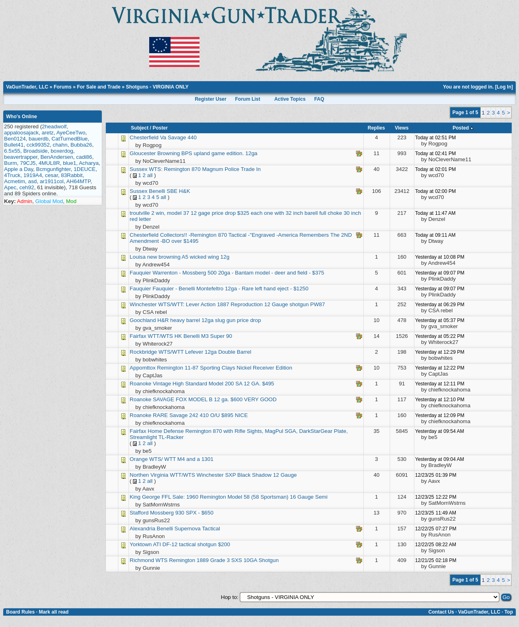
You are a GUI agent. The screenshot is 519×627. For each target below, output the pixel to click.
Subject (139, 128)
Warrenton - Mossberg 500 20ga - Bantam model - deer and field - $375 (238, 273)
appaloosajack (21, 133)
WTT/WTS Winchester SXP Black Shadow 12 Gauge (233, 475)
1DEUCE (85, 169)
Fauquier (141, 273)
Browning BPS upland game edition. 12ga (207, 153)
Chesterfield (144, 235)
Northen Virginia (149, 475)
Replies (376, 128)
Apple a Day (18, 169)
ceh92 (26, 187)
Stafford (139, 513)
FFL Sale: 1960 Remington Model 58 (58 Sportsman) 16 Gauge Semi (244, 497)
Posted (463, 128)
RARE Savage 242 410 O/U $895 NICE (200, 415)
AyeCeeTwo (71, 133)
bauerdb (39, 139)
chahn (60, 145)
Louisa (138, 257)
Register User (210, 99)
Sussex (139, 169)
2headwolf (54, 126)
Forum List (247, 99)
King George (145, 497)
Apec (10, 187)
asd (32, 181)
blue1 (69, 163)
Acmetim (14, 181)
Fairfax (138, 336)
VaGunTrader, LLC (27, 87)
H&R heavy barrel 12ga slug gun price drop (209, 320)
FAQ (319, 99)
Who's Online (21, 116)
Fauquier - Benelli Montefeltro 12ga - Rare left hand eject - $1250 (230, 288)
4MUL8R (49, 163)
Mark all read (54, 612)
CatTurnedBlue (69, 139)
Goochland (143, 320)
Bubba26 (81, 145)
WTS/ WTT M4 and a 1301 (181, 459)
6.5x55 (12, 151)
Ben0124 (15, 139)
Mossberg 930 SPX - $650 (181, 513)
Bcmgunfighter (53, 169)
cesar (51, 175)
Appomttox (143, 368)
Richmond (142, 560)
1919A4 (33, 175)
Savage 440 (182, 137)
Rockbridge (143, 352)
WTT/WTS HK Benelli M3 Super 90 (190, 336)
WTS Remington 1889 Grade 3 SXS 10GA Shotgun (217, 560)
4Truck (12, 175)
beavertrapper (20, 157)
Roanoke (140, 384)
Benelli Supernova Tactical (188, 528)
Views (402, 128)
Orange (139, 459)
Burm (10, 163)
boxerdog (62, 151)
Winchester (143, 304)
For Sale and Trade (98, 87)
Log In (504, 87)
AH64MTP (78, 181)
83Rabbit (71, 175)
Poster (159, 128)
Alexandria (142, 528)
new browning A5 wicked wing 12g (188, 257)
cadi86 (84, 157)
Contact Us (441, 612)
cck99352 (38, 145)
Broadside (35, 151)
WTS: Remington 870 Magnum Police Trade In (205, 169)
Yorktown (141, 544)
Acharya (89, 163)
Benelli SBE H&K (169, 191)
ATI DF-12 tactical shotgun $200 (191, 544)
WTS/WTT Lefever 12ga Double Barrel (205, 352)
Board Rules (20, 612)
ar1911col (52, 181)
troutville (140, 213)
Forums (62, 87)
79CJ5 (28, 163)
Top (508, 612)
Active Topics (289, 99)
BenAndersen (57, 157)
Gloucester (143, 153)
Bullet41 (14, 145)
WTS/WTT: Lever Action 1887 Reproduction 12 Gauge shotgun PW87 (241, 304)
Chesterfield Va (148, 137)
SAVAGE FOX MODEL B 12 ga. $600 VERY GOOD (215, 399)
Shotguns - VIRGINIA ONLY (157, 87)
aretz (48, 133)
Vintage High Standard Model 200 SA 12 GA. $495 (213, 384)
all (149, 175)
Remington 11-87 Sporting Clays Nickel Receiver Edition (224, 368)
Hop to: (229, 597)
